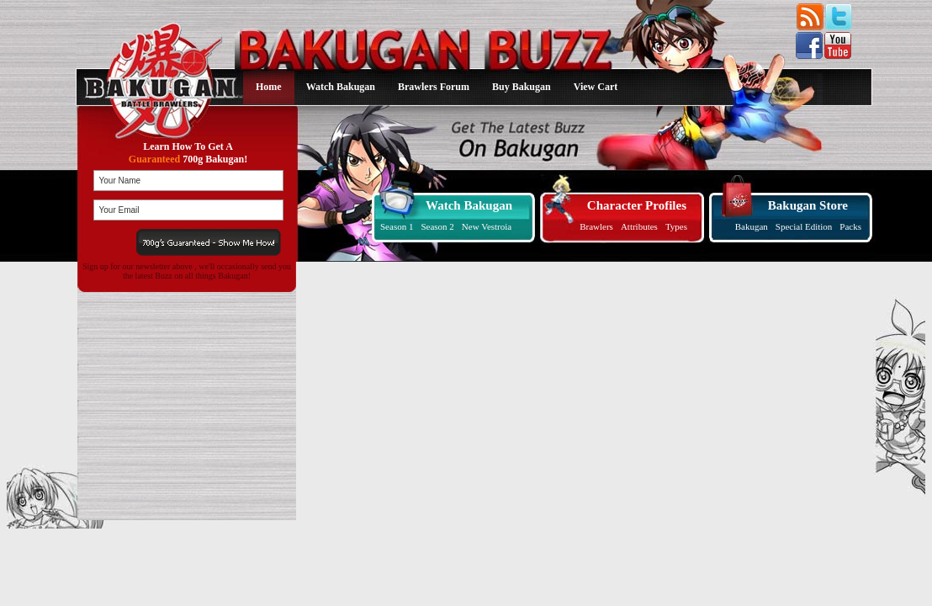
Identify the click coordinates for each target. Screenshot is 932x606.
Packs (850, 226)
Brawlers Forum (433, 87)
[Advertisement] (183, 406)
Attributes (639, 226)
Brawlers (596, 226)
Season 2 (437, 226)
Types (676, 226)
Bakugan (751, 226)
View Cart (596, 87)
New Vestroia (486, 226)
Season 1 (396, 226)
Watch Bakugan (340, 87)
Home (269, 87)
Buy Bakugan (521, 87)
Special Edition (804, 226)
